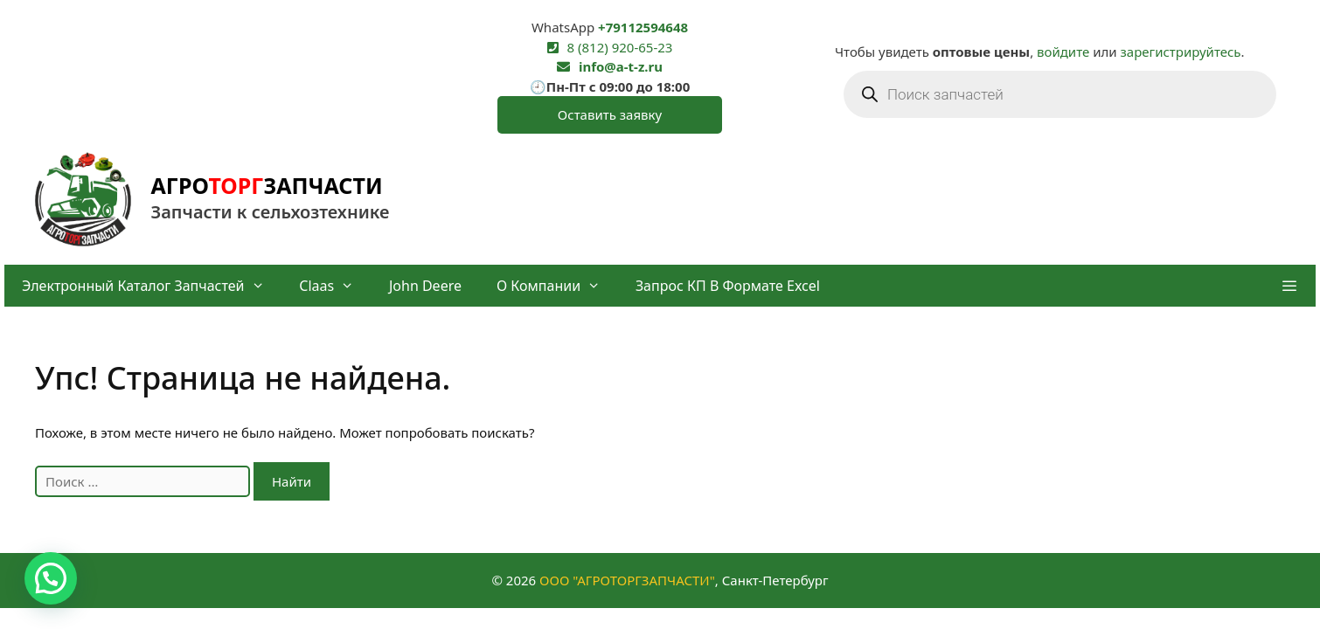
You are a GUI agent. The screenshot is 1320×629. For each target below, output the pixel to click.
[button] (1289, 286)
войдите (1063, 51)
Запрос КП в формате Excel (728, 285)
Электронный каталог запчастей (151, 286)
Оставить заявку (610, 114)
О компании (557, 286)
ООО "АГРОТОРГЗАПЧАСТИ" (627, 580)
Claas (335, 286)
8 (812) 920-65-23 (620, 47)
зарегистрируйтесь (1181, 51)
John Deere (425, 285)
